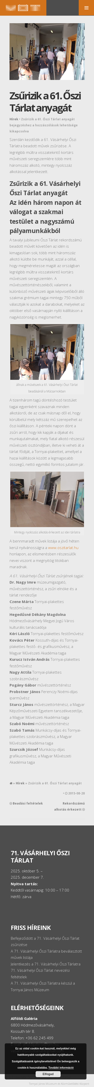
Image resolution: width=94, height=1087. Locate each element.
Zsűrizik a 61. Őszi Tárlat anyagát (45, 102)
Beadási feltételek (28, 803)
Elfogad (48, 1074)
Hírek (14, 119)
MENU (86, 7)
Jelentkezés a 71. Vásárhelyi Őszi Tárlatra (45, 963)
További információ (61, 1067)
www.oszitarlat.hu (63, 547)
